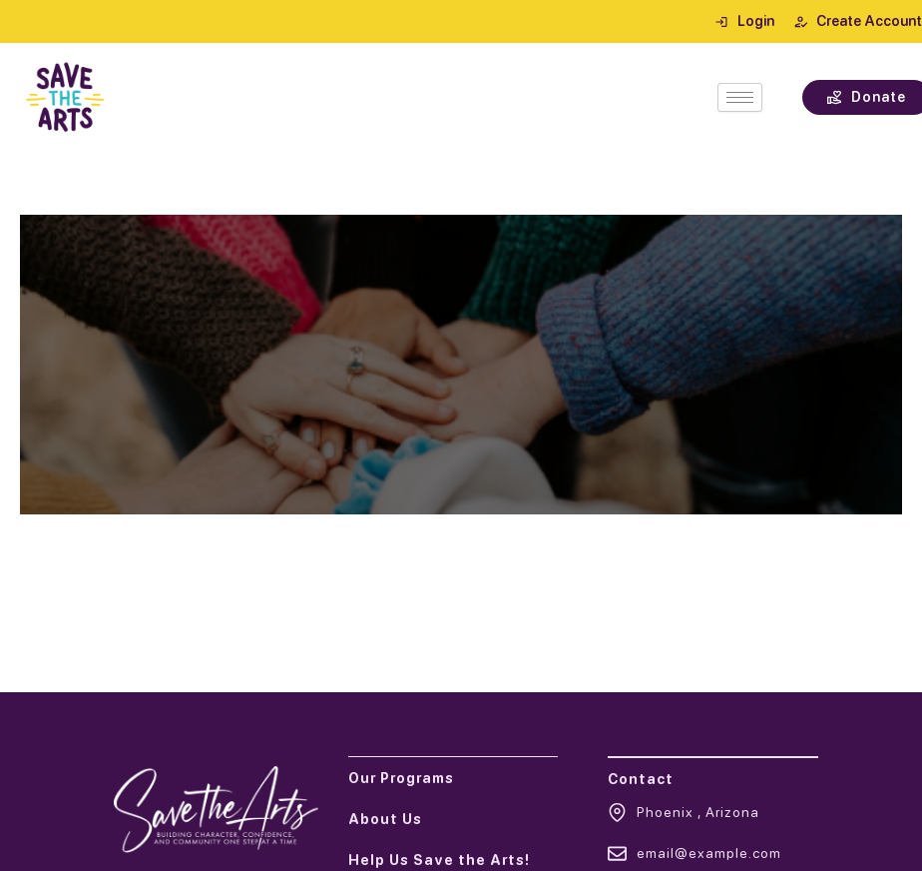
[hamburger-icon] (739, 97)
